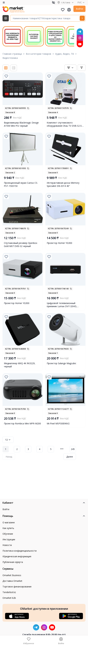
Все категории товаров (38, 53)
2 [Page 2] (17, 449)
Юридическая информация (17, 556)
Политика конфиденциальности (20, 550)
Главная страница (12, 53)
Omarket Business (12, 575)
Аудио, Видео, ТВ (64, 53)
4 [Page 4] (39, 449)
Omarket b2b (9, 597)
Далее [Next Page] (69, 456)
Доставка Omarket (12, 580)
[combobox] (70, 68)
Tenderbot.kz (9, 592)
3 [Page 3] (28, 449)
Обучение (8, 533)
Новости (7, 545)
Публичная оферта (13, 562)
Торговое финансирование (17, 586)
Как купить (8, 528)
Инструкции (9, 539)
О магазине (9, 522)
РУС (81, 2)
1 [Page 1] (5, 449)
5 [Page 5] (50, 449)
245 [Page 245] (73, 449)
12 (8, 439)
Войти (79, 8)
